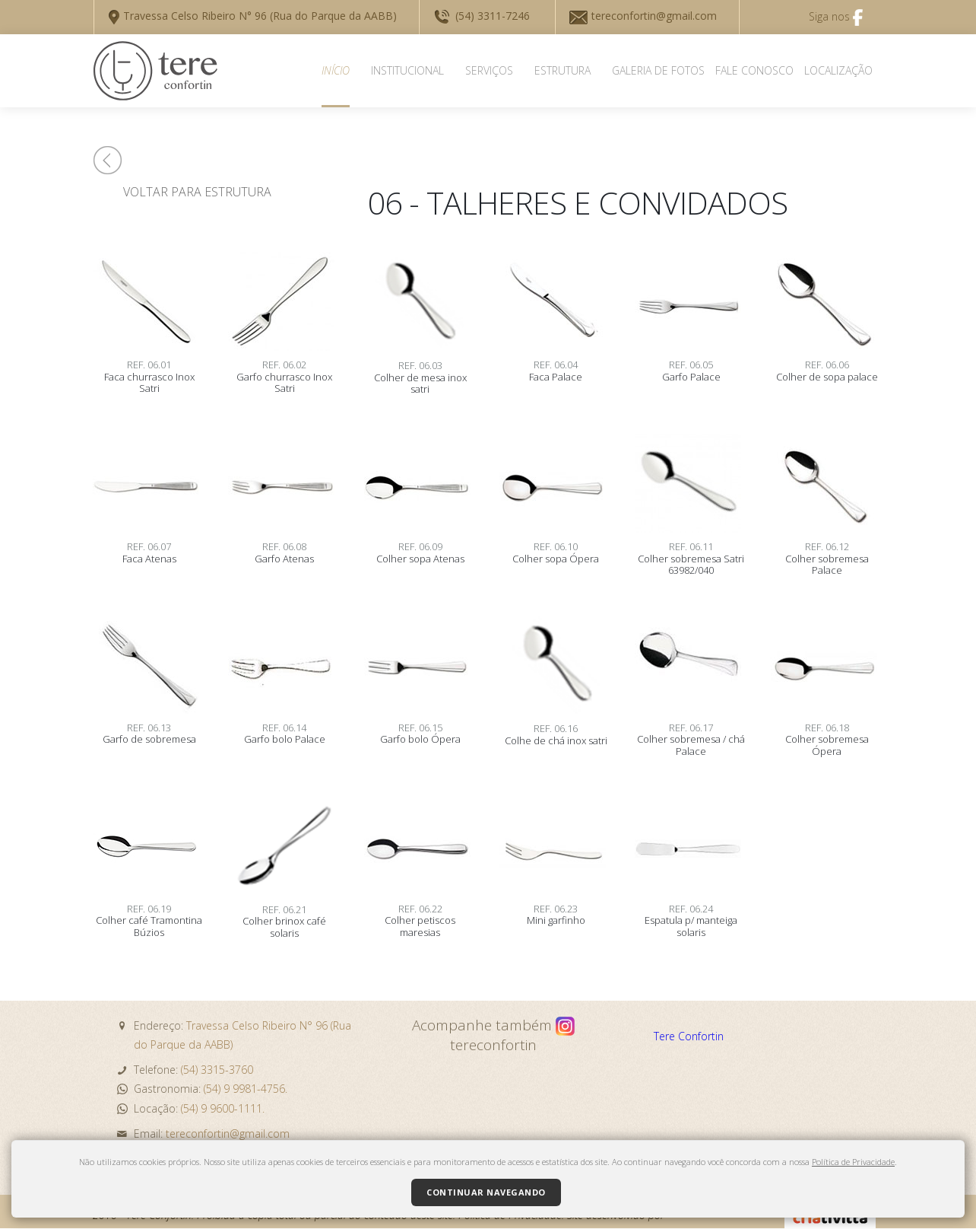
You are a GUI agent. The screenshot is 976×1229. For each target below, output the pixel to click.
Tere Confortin (689, 1036)
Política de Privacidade (853, 1161)
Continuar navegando (486, 1192)
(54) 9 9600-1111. (223, 1108)
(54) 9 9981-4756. (245, 1088)
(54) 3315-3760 (215, 1069)
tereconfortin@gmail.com (643, 16)
